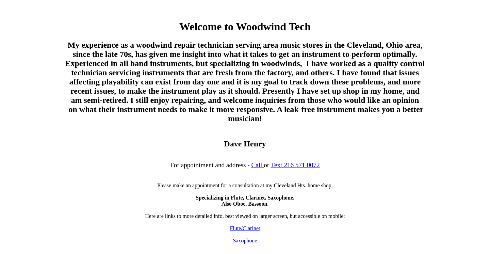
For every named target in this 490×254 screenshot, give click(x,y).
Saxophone (245, 240)
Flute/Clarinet (245, 228)
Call (257, 165)
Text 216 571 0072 (295, 165)
